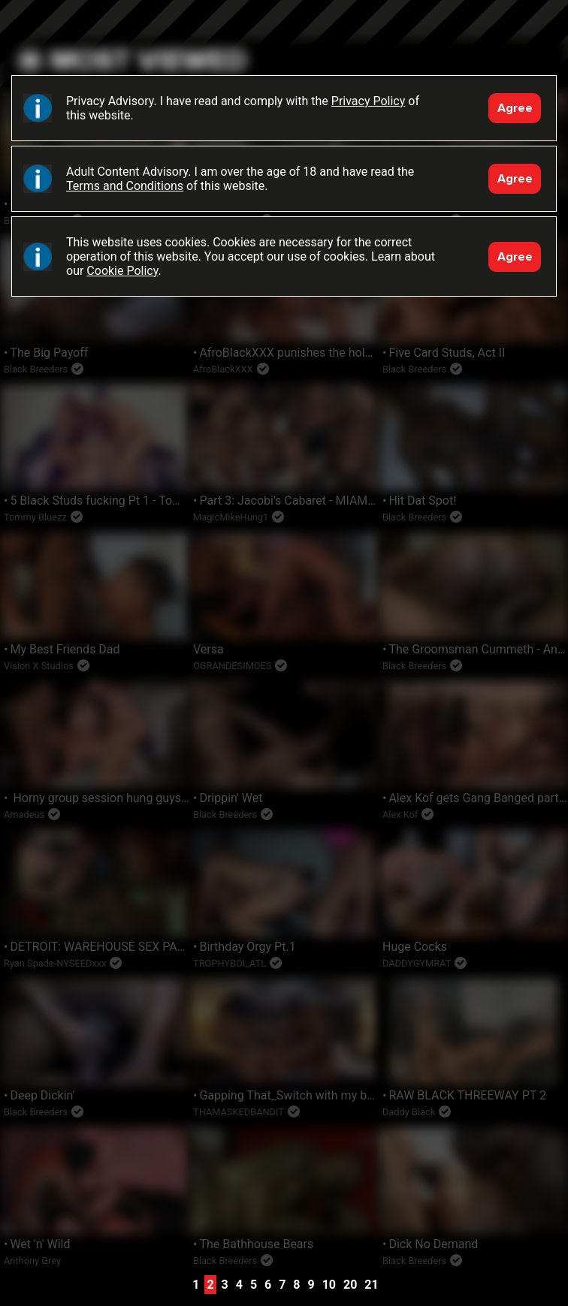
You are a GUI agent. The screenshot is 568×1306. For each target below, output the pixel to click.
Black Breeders (284, 34)
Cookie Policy (122, 271)
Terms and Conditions (124, 186)
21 (371, 1284)
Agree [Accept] (515, 108)
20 (350, 1284)
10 (329, 1284)
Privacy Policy (368, 101)
